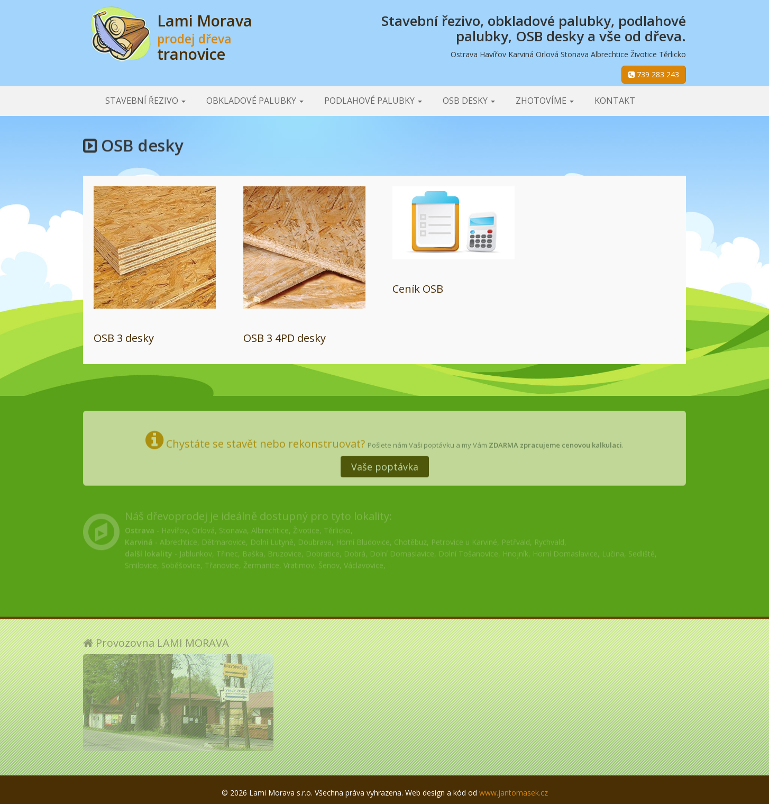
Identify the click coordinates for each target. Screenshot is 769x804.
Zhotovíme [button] (545, 100)
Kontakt (614, 100)
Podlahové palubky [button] (373, 100)
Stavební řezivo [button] (145, 100)
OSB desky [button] (469, 100)
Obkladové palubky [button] (255, 100)
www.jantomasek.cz (513, 793)
